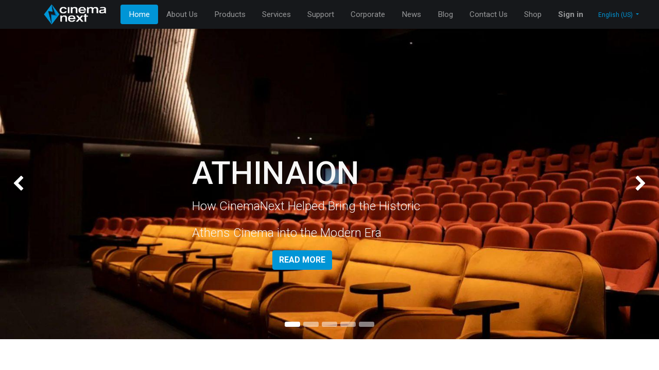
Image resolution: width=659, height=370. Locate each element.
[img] (26, 184)
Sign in (570, 14)
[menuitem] (139, 15)
